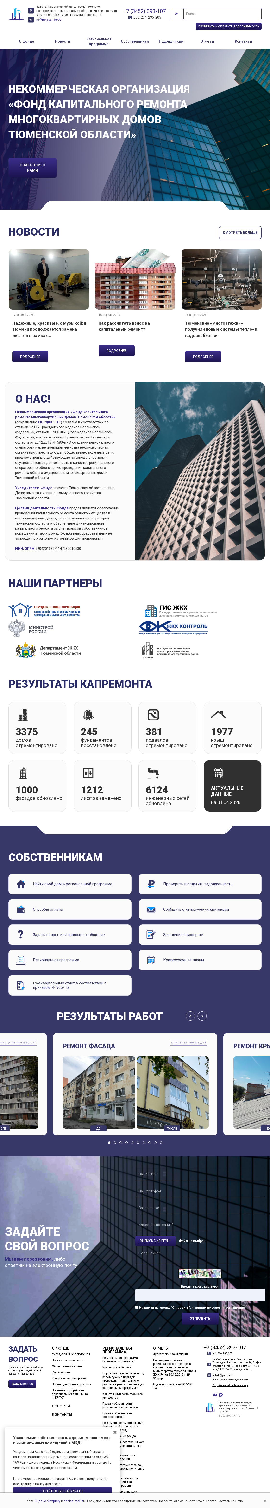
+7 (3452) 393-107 (144, 11)
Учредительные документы (71, 1354)
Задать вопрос (22, 1384)
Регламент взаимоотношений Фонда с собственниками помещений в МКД (122, 1426)
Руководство (61, 1372)
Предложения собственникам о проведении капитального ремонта (123, 1446)
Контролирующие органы (69, 1378)
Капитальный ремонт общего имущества (122, 1395)
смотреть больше (240, 233)
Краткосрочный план (116, 1367)
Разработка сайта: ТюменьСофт (230, 1385)
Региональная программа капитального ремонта (120, 1359)
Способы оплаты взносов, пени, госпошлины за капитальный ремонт (120, 1482)
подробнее (30, 357)
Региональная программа (99, 41)
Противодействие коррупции (71, 1384)
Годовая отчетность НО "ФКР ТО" (173, 1386)
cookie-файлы (83, 1501)
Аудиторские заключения (170, 1354)
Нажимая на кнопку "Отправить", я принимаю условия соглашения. (192, 1307)
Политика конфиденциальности (230, 1379)
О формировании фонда (119, 1436)
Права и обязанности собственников (117, 1415)
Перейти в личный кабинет (62, 1491)
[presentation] (190, 1016)
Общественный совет (67, 1366)
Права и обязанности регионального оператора (120, 1405)
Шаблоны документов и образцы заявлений (118, 1457)
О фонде (26, 41)
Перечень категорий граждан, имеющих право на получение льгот (123, 1468)
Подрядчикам (171, 41)
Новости (62, 41)
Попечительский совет (67, 1360)
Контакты (243, 41)
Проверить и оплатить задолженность (228, 26)
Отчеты (207, 41)
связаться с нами (32, 168)
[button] (109, 1142)
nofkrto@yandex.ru (49, 19)
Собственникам (135, 41)
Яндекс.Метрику (56, 1501)
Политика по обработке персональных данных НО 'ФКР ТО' (70, 1394)
